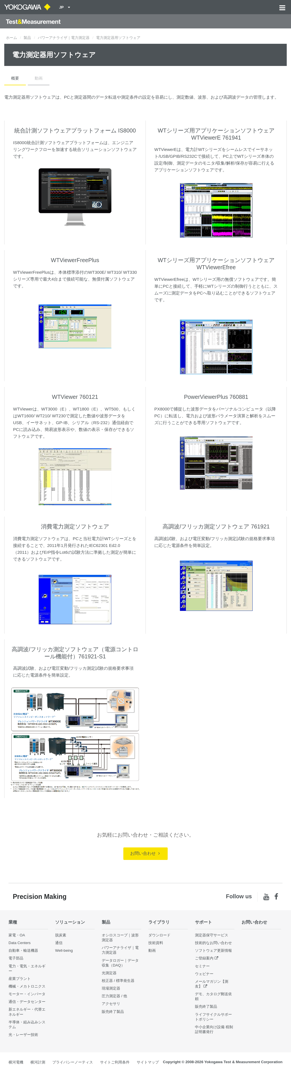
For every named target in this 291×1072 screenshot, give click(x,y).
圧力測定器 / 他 (114, 996)
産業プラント (20, 978)
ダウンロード (159, 935)
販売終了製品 (113, 1011)
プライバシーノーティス (72, 1062)
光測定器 (109, 973)
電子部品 (16, 958)
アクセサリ (111, 1003)
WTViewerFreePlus (75, 260)
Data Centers (20, 943)
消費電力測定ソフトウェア (75, 526)
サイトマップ (148, 1062)
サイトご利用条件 (115, 1062)
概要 (15, 78)
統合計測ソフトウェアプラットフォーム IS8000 (75, 130)
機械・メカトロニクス (27, 986)
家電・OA (17, 935)
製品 (27, 38)
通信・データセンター (27, 1002)
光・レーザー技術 (23, 1034)
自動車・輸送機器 (23, 950)
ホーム (11, 38)
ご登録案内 (204, 958)
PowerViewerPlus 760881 (216, 397)
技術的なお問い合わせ (213, 943)
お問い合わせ (144, 853)
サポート (203, 922)
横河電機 (16, 1062)
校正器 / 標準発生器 (118, 980)
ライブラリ (159, 922)
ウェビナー (204, 974)
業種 (13, 922)
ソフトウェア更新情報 (213, 950)
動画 (39, 78)
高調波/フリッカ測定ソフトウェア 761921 (216, 526)
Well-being (64, 950)
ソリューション (70, 922)
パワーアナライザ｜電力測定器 (64, 38)
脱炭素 (60, 935)
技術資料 (155, 943)
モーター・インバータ (27, 994)
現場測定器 (111, 988)
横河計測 (37, 1062)
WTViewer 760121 (75, 397)
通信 (59, 943)
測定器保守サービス (211, 935)
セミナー (202, 966)
